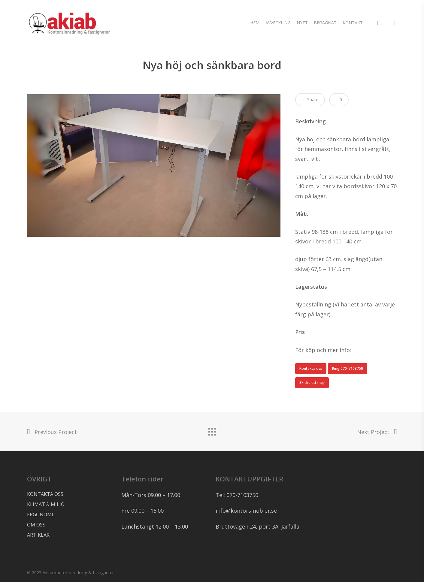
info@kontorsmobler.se (246, 510)
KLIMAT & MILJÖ (46, 504)
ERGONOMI (40, 514)
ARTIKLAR (38, 535)
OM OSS (36, 524)
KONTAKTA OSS (45, 494)
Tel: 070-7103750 (237, 495)
